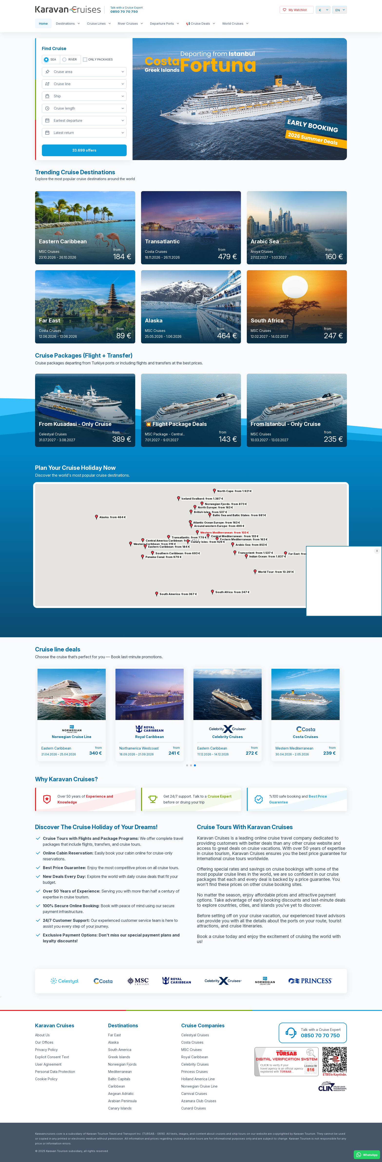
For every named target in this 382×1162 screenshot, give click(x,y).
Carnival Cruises (194, 1093)
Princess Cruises (194, 1071)
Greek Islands (119, 1057)
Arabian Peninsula (122, 1101)
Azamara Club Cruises (198, 1101)
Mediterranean (120, 1071)
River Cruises (128, 23)
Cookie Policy (46, 1079)
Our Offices (44, 1042)
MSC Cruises (191, 1050)
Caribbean (116, 1086)
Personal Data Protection (55, 1071)
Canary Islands (120, 1108)
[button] (197, 532)
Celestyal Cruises (195, 1035)
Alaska (113, 1042)
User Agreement (48, 1064)
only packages (100, 59)
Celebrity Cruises (195, 1064)
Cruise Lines (96, 23)
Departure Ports (162, 23)
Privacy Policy (46, 1050)
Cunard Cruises (193, 1108)
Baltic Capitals (119, 1079)
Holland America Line (198, 1079)
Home (43, 23)
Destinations (65, 23)
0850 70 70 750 (124, 11)
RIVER (72, 59)
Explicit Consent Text (52, 1057)
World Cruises (232, 23)
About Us (42, 1035)
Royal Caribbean (194, 1057)
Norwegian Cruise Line (199, 1086)
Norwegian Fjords (122, 1064)
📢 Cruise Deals (198, 23)
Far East (114, 1035)
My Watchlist (298, 10)
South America (119, 1050)
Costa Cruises (192, 1042)
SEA (53, 59)
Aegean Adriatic (121, 1093)
